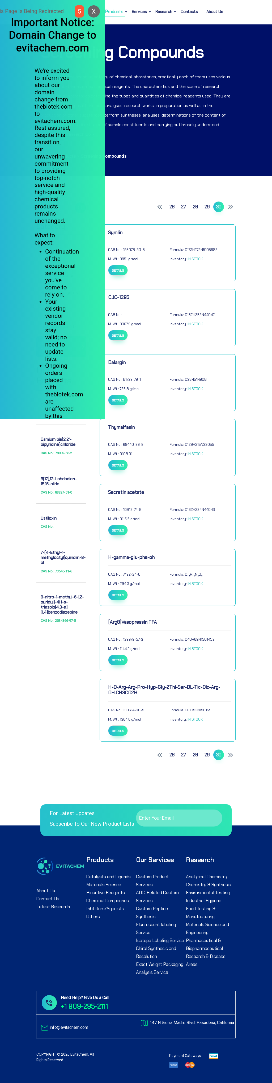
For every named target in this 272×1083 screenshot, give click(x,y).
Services (139, 11)
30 (218, 207)
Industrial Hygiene (203, 901)
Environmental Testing (208, 893)
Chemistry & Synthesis (208, 885)
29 (207, 207)
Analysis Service (152, 972)
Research (163, 11)
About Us (214, 11)
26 (172, 207)
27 (183, 207)
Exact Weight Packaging (159, 964)
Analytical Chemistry (206, 877)
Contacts (189, 11)
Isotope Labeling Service (160, 940)
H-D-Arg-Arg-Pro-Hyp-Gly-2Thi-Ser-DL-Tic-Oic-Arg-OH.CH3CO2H (164, 690)
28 (195, 207)
